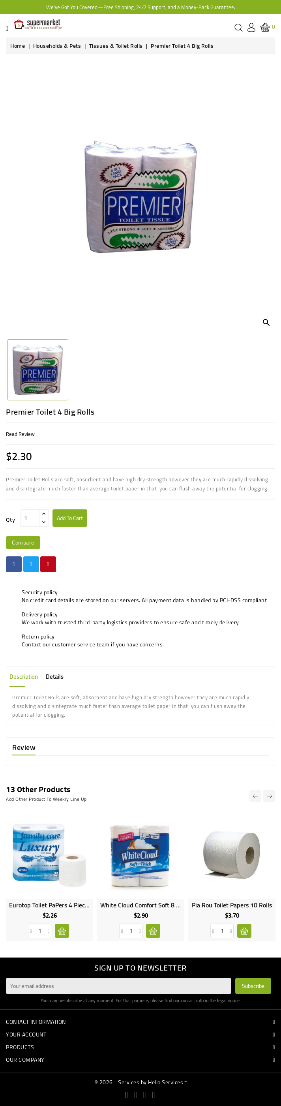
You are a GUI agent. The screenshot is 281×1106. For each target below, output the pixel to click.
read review (20, 434)
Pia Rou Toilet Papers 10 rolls (232, 905)
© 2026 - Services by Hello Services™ (140, 1082)
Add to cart (70, 518)
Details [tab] (55, 676)
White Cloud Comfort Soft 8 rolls (144, 905)
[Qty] (30, 518)
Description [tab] (23, 676)
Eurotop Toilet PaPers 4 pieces (50, 905)
